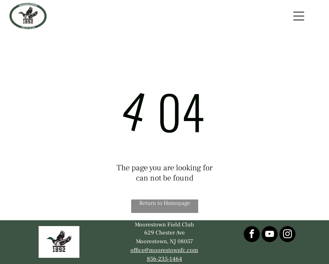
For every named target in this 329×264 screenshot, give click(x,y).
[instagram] (287, 235)
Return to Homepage (164, 203)
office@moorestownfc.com (164, 250)
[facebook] (252, 235)
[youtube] (270, 235)
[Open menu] (298, 16)
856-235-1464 (164, 259)
